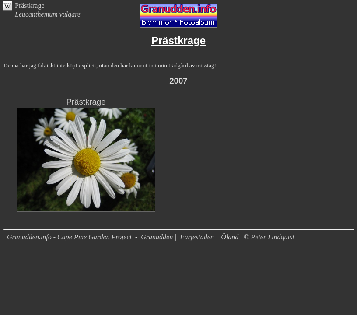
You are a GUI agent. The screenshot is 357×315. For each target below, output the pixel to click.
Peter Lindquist (272, 237)
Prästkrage (30, 5)
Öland (229, 237)
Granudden (157, 237)
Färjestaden (197, 237)
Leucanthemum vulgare (47, 14)
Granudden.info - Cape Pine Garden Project (70, 237)
